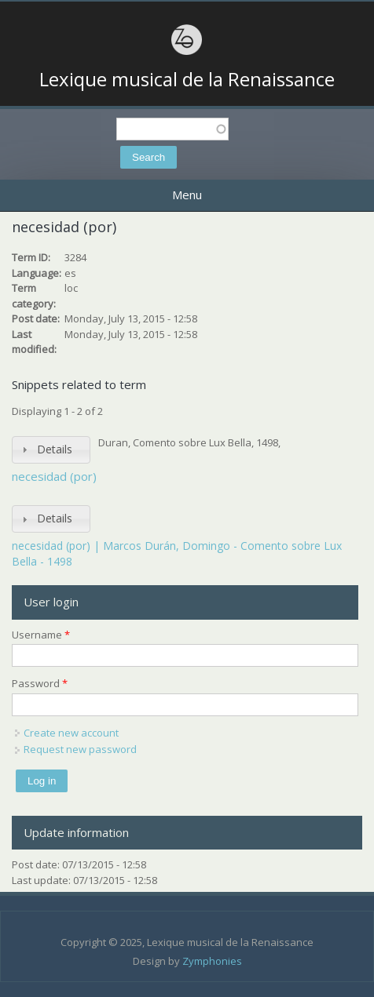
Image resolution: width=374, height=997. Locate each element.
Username (41, 635)
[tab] (51, 450)
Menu (187, 194)
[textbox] (172, 129)
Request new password (80, 749)
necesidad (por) (54, 476)
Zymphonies (212, 961)
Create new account (71, 733)
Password (40, 683)
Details (54, 449)
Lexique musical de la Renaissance (187, 79)
